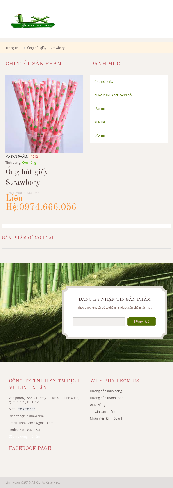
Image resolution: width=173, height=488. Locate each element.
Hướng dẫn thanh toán (106, 398)
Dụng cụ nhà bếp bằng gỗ (113, 95)
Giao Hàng (97, 404)
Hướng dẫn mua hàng (106, 391)
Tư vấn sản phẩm (102, 411)
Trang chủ (13, 48)
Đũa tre (99, 136)
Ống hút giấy (103, 82)
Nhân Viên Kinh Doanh (106, 418)
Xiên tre (100, 122)
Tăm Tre (99, 109)
